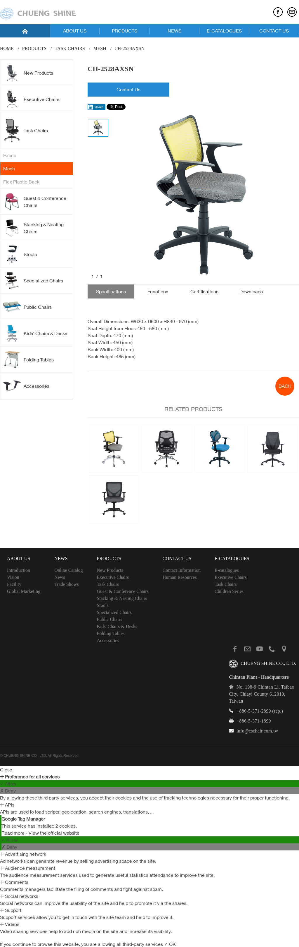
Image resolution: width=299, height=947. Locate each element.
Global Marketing (23, 591)
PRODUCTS (124, 31)
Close (6, 770)
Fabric (9, 155)
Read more (13, 833)
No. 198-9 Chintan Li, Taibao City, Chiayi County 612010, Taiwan (261, 694)
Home (7, 48)
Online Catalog (68, 570)
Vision (13, 577)
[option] (204, 196)
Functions (157, 291)
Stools (20, 254)
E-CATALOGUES (224, 31)
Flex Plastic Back (21, 182)
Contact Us (128, 89)
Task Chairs (70, 48)
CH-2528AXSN (129, 48)
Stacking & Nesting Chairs (33, 228)
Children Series (229, 591)
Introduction (18, 570)
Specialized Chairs (33, 280)
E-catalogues (227, 570)
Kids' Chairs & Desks (35, 333)
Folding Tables (28, 359)
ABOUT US (74, 31)
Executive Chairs (31, 99)
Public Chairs (27, 306)
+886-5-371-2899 (254, 710)
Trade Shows (66, 584)
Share (95, 107)
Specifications (111, 291)
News (59, 577)
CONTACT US (274, 31)
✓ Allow (8, 784)
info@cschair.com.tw (257, 730)
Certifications (204, 291)
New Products (28, 73)
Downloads (251, 291)
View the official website (54, 833)
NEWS (174, 31)
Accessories (26, 386)
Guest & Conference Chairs (34, 201)
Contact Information (182, 570)
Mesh (99, 48)
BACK (285, 386)
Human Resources (180, 577)
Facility (14, 584)
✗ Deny (8, 791)
